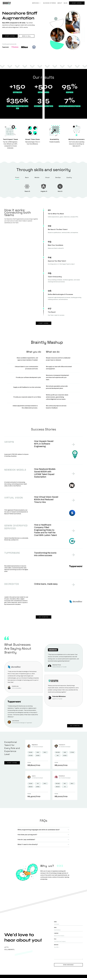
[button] (36, 3)
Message (56, 944)
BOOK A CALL (26, 36)
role (55, 939)
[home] (8, 3)
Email (55, 927)
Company (56, 933)
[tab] (17, 177)
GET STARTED (43, 617)
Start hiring (10, 36)
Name (55, 921)
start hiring (77, 3)
